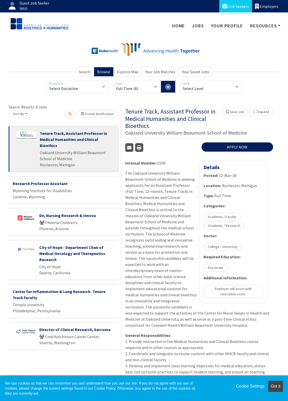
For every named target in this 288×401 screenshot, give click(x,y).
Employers (266, 6)
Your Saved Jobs (195, 71)
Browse (103, 71)
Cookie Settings (250, 386)
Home (178, 26)
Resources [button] (263, 26)
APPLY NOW (237, 147)
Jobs (198, 26)
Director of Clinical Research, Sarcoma (75, 329)
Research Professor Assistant (40, 183)
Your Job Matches (160, 71)
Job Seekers (235, 6)
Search (85, 71)
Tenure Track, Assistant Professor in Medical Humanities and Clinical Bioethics (73, 139)
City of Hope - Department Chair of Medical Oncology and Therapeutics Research (72, 253)
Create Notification (97, 114)
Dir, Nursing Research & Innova (67, 215)
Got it (275, 386)
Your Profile (227, 26)
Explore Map (127, 71)
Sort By (18, 114)
